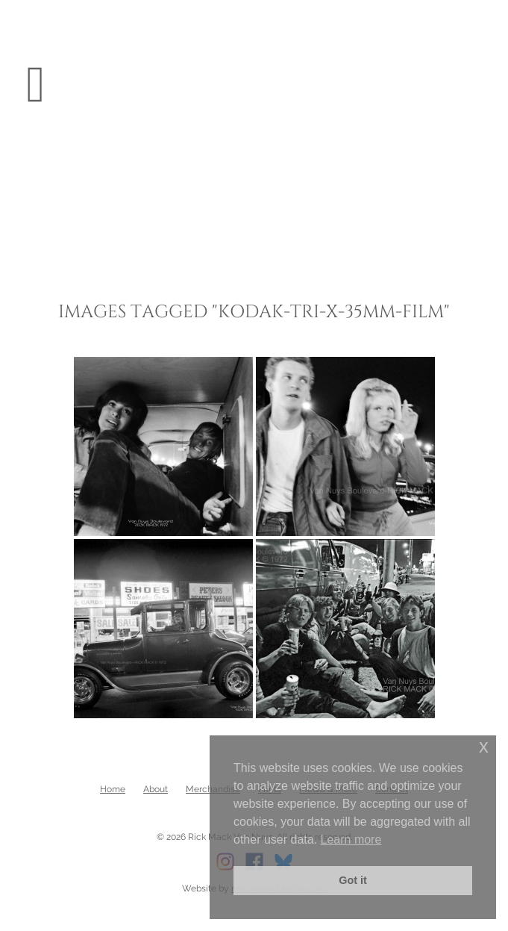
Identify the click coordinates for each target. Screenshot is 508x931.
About (155, 789)
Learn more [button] (351, 839)
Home (112, 789)
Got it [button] (353, 880)
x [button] (484, 746)
